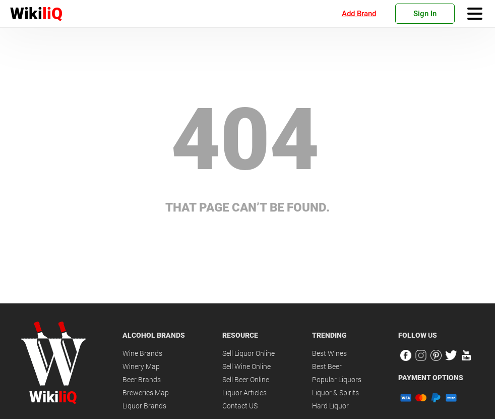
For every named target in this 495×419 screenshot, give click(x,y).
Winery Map (141, 366)
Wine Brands (142, 353)
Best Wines (329, 353)
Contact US (240, 406)
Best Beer (327, 366)
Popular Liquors (336, 380)
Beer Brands (141, 380)
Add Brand (359, 13)
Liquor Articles (244, 393)
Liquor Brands (144, 406)
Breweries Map (145, 393)
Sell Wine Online (246, 366)
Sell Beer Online (245, 380)
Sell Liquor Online (248, 353)
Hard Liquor (330, 406)
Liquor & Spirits (335, 393)
